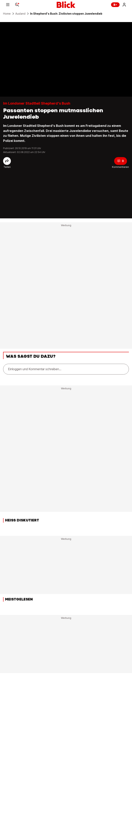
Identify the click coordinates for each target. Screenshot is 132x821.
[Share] (7, 161)
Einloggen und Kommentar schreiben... (34, 369)
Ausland (20, 13)
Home (7, 13)
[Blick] (66, 4)
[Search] (17, 4)
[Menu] (7, 4)
